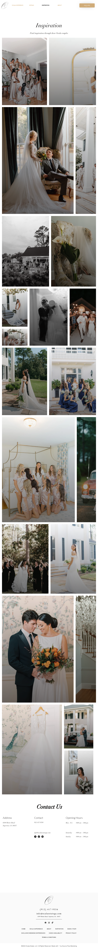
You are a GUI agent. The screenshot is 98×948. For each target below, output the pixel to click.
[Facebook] (35, 837)
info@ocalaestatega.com (49, 914)
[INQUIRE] (87, 5)
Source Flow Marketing (69, 946)
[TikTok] (39, 837)
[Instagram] (42, 837)
